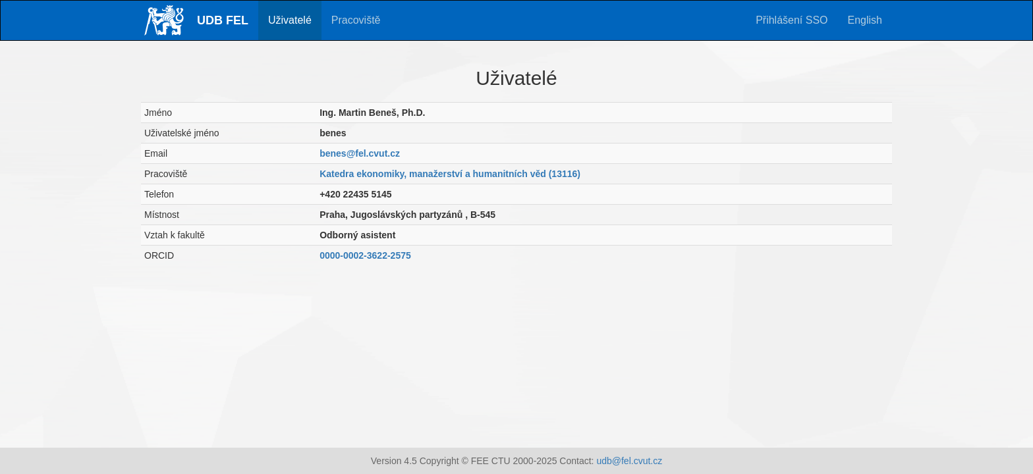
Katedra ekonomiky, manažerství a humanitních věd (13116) (450, 174)
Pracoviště (356, 20)
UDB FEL (222, 20)
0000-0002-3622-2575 (365, 255)
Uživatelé (290, 20)
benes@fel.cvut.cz (360, 153)
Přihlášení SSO (791, 20)
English (865, 20)
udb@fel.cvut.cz (629, 461)
